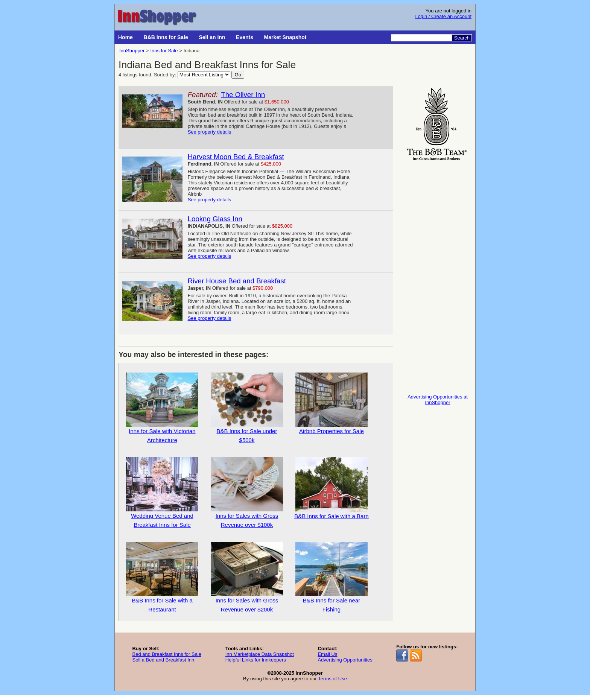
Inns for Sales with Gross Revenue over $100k (247, 492)
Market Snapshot (285, 37)
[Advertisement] (437, 275)
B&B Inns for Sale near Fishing (331, 577)
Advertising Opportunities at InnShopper (438, 399)
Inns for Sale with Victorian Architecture (162, 408)
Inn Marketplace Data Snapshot (259, 654)
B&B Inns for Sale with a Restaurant (162, 577)
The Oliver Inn (243, 95)
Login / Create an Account (443, 16)
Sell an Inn (212, 37)
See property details (209, 132)
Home (125, 37)
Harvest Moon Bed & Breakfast (236, 157)
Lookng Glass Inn (215, 219)
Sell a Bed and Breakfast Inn (163, 660)
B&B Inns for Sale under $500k (247, 408)
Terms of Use (332, 678)
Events (244, 37)
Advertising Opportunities (345, 660)
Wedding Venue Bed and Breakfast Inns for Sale (162, 492)
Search (462, 38)
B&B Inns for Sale (166, 37)
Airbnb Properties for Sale (331, 403)
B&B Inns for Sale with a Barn (331, 488)
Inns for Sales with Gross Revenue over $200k (247, 577)
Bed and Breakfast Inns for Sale (166, 654)
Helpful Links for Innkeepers (255, 660)
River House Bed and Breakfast (237, 281)
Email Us (327, 654)
